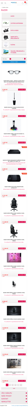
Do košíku (21, 89)
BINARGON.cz (25, 405)
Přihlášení (22, 3)
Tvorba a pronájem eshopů (17, 405)
